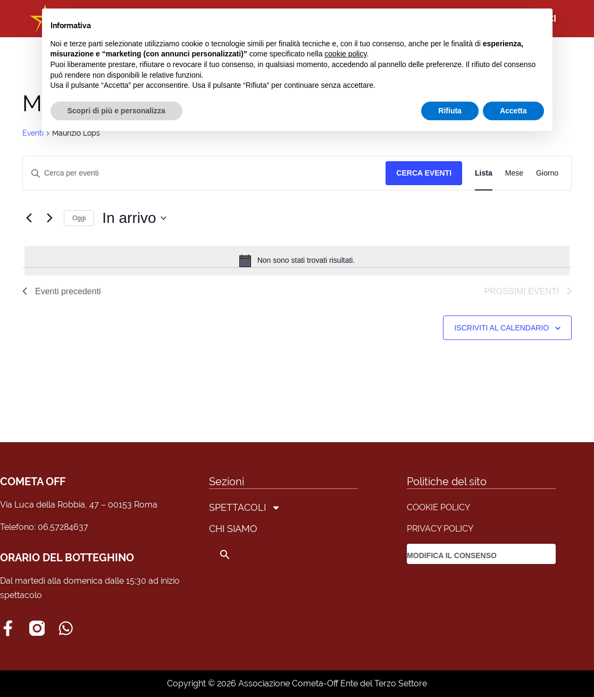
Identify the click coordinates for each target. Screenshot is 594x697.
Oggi (79, 218)
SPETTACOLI (245, 508)
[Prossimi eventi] (49, 218)
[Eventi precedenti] (28, 218)
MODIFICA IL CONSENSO (452, 555)
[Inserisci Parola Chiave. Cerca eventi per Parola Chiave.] (204, 173)
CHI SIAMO (233, 528)
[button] (245, 554)
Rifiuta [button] (450, 110)
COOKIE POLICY (438, 507)
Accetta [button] (513, 110)
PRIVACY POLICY (440, 529)
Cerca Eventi (423, 173)
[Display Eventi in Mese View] (514, 173)
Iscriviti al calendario (501, 327)
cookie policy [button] (345, 53)
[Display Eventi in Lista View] (483, 173)
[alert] (297, 261)
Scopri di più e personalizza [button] (116, 110)
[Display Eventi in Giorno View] (547, 173)
